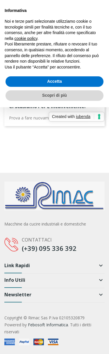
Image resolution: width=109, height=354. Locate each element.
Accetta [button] (54, 81)
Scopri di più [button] (54, 95)
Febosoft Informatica (48, 324)
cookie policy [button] (25, 38)
